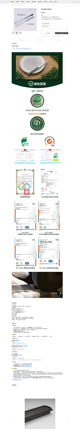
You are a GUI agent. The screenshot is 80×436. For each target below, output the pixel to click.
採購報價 (17, 423)
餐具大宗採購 (40, 1)
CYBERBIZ (35, 433)
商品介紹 (21, 40)
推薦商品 (17, 1)
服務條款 (30, 423)
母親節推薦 (12, 1)
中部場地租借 (26, 423)
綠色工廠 (50, 1)
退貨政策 (30, 366)
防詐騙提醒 (44, 423)
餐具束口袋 (47, 402)
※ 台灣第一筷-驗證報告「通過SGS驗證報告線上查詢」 (22, 48)
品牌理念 (13, 423)
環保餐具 (22, 1)
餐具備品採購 (14, 414)
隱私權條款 (39, 423)
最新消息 (45, 1)
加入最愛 (43, 36)
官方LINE (21, 364)
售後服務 (20, 379)
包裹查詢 (17, 340)
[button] (38, 19)
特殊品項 (33, 402)
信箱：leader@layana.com (16, 429)
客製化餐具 (27, 1)
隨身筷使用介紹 (16, 413)
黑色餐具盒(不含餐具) (19, 402)
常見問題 (25, 366)
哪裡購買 (21, 423)
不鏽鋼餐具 (26, 413)
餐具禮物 (30, 413)
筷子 (12, 413)
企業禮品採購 (34, 1)
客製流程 (25, 365)
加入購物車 (48, 33)
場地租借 (55, 1)
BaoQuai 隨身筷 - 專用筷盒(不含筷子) (60, 403)
